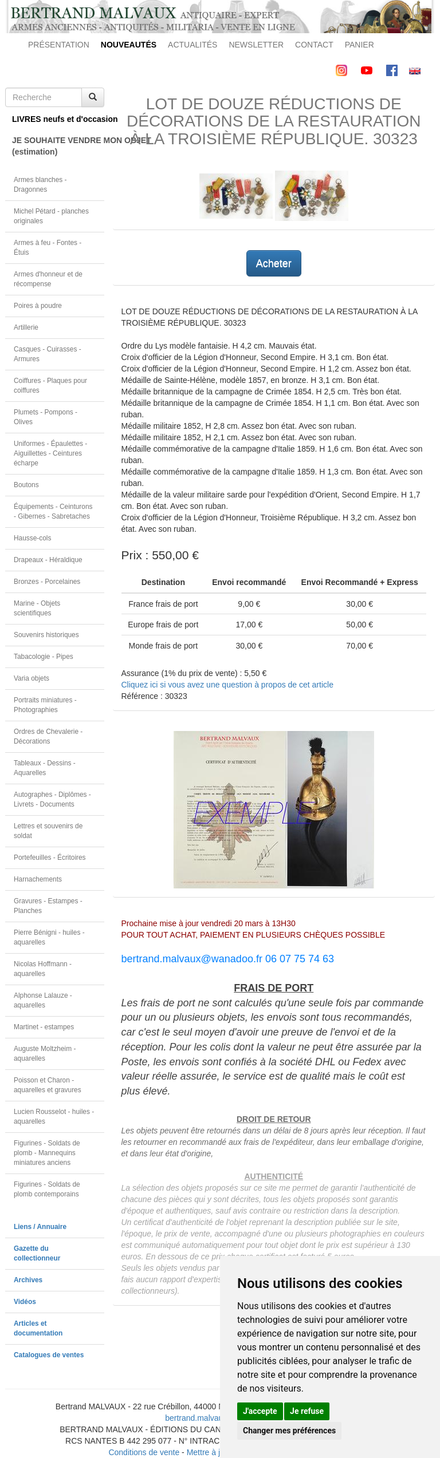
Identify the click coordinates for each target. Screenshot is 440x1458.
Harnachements (38, 879)
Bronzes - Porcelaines (47, 582)
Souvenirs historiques (46, 635)
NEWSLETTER (256, 44)
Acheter (274, 263)
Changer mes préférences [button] (289, 1430)
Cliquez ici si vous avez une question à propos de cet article (227, 684)
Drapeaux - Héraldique (48, 560)
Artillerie (26, 327)
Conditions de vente (143, 1452)
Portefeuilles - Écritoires (50, 858)
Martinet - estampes (44, 1027)
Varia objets (31, 678)
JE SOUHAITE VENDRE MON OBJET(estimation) (58, 146)
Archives (28, 1280)
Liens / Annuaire (40, 1227)
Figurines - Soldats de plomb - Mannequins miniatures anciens (47, 1153)
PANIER (359, 44)
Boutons (26, 485)
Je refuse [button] (307, 1411)
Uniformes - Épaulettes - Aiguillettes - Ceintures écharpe (50, 453)
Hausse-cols (32, 538)
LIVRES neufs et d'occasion (58, 119)
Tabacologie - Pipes (43, 657)
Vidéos (25, 1302)
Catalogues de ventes (49, 1355)
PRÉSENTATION (58, 44)
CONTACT (314, 44)
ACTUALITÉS (192, 44)
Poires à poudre (38, 306)
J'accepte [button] (260, 1411)
